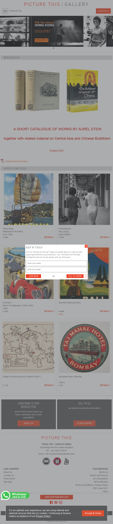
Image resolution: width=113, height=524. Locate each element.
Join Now (33, 276)
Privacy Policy (43, 516)
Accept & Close (93, 513)
